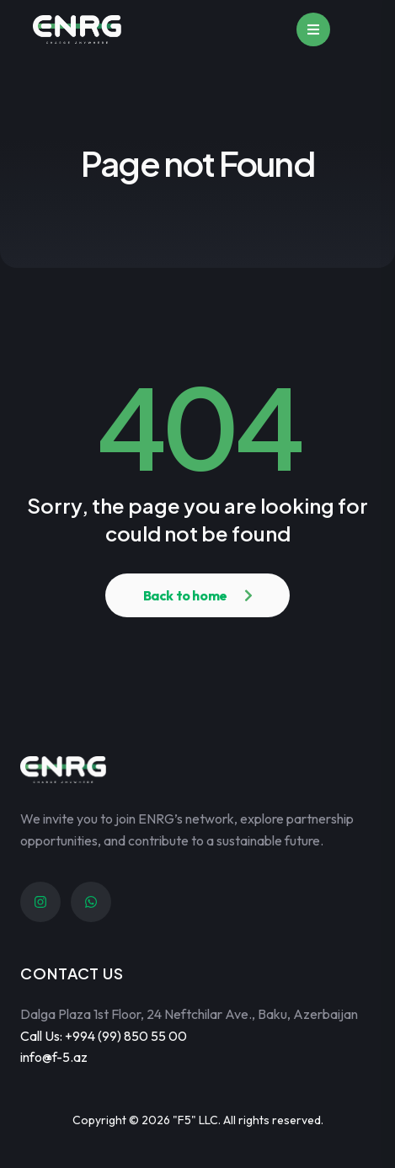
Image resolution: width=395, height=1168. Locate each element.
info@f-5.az (54, 1056)
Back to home (185, 595)
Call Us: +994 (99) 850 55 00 (103, 1035)
